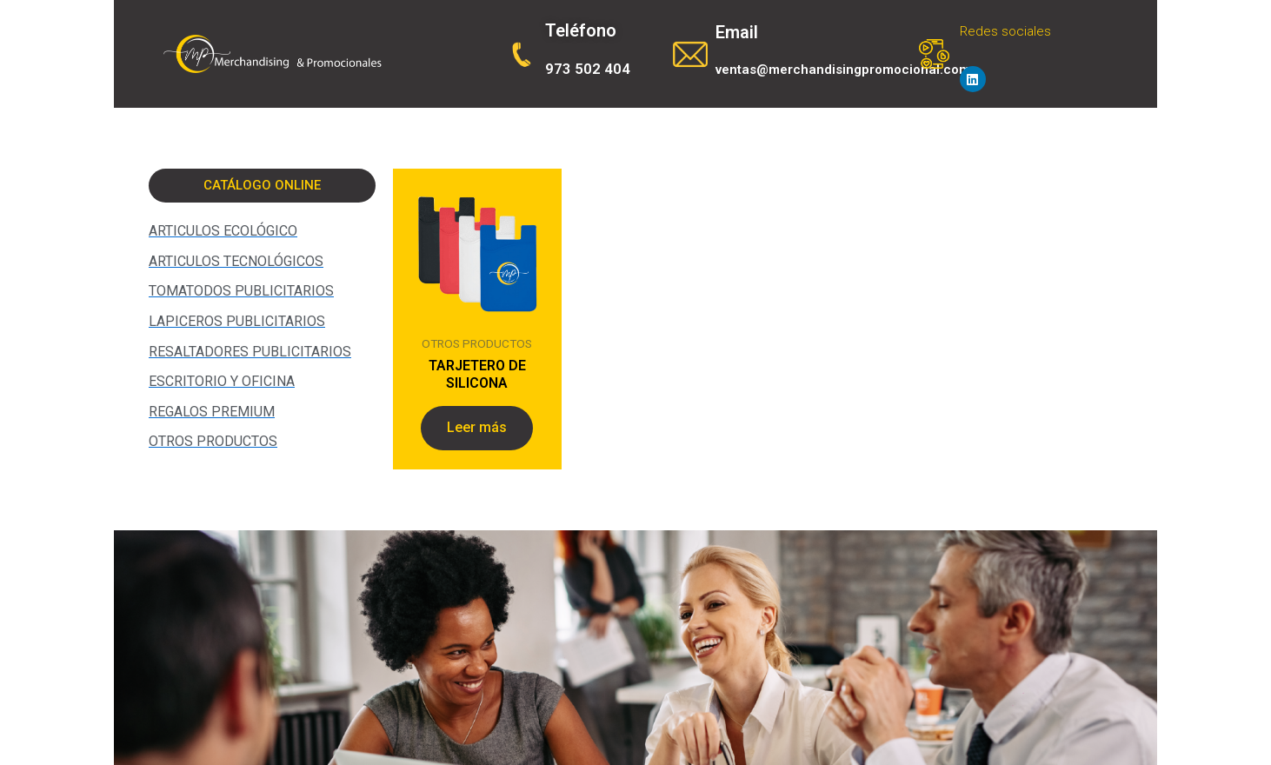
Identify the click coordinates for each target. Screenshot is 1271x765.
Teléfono (580, 30)
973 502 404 (587, 68)
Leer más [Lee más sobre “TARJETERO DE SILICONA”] (477, 427)
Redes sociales (1005, 31)
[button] (262, 186)
